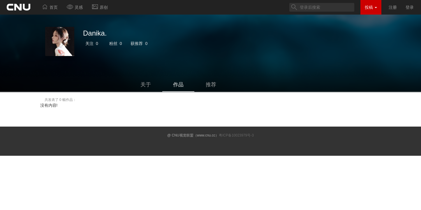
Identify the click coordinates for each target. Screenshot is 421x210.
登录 (410, 7)
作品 (178, 85)
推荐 (211, 85)
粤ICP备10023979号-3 (236, 135)
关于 (145, 85)
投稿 (371, 7)
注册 (393, 7)
